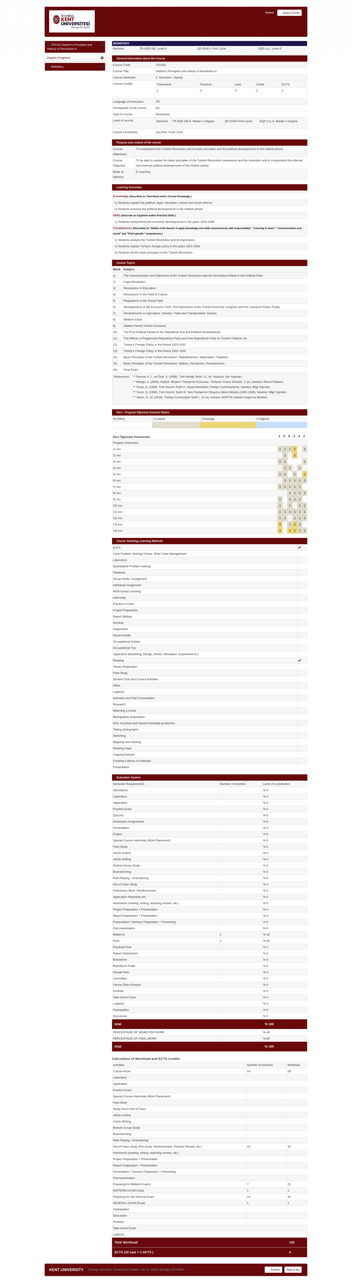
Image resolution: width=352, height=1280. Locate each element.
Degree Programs (58, 57)
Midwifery (55, 66)
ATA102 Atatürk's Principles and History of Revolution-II (69, 46)
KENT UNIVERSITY (66, 1270)
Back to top (293, 1269)
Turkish (269, 12)
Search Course (289, 13)
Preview (273, 1269)
